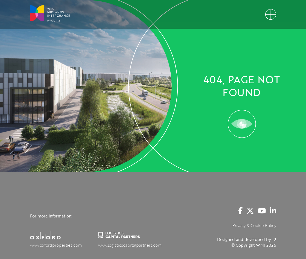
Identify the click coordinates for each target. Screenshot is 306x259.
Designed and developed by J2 (246, 239)
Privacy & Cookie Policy (254, 225)
